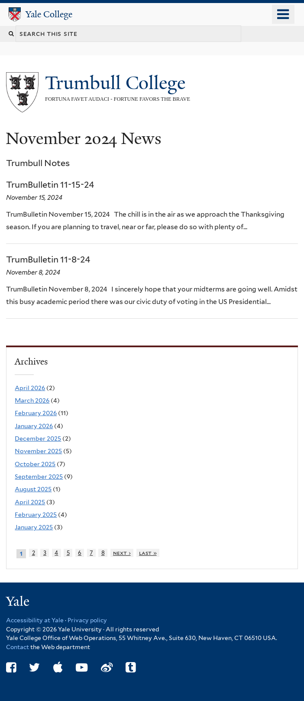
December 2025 (38, 438)
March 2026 (32, 400)
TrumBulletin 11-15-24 (50, 184)
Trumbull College (117, 83)
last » (148, 553)
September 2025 (39, 476)
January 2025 (34, 527)
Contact (18, 646)
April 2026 (30, 387)
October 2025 (35, 464)
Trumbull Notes (38, 163)
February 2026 (36, 413)
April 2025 (30, 502)
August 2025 (33, 489)
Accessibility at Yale (35, 620)
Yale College (49, 14)
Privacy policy (87, 620)
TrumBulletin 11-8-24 (48, 259)
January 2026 (34, 426)
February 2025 (36, 514)
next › (122, 553)
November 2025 (38, 451)
